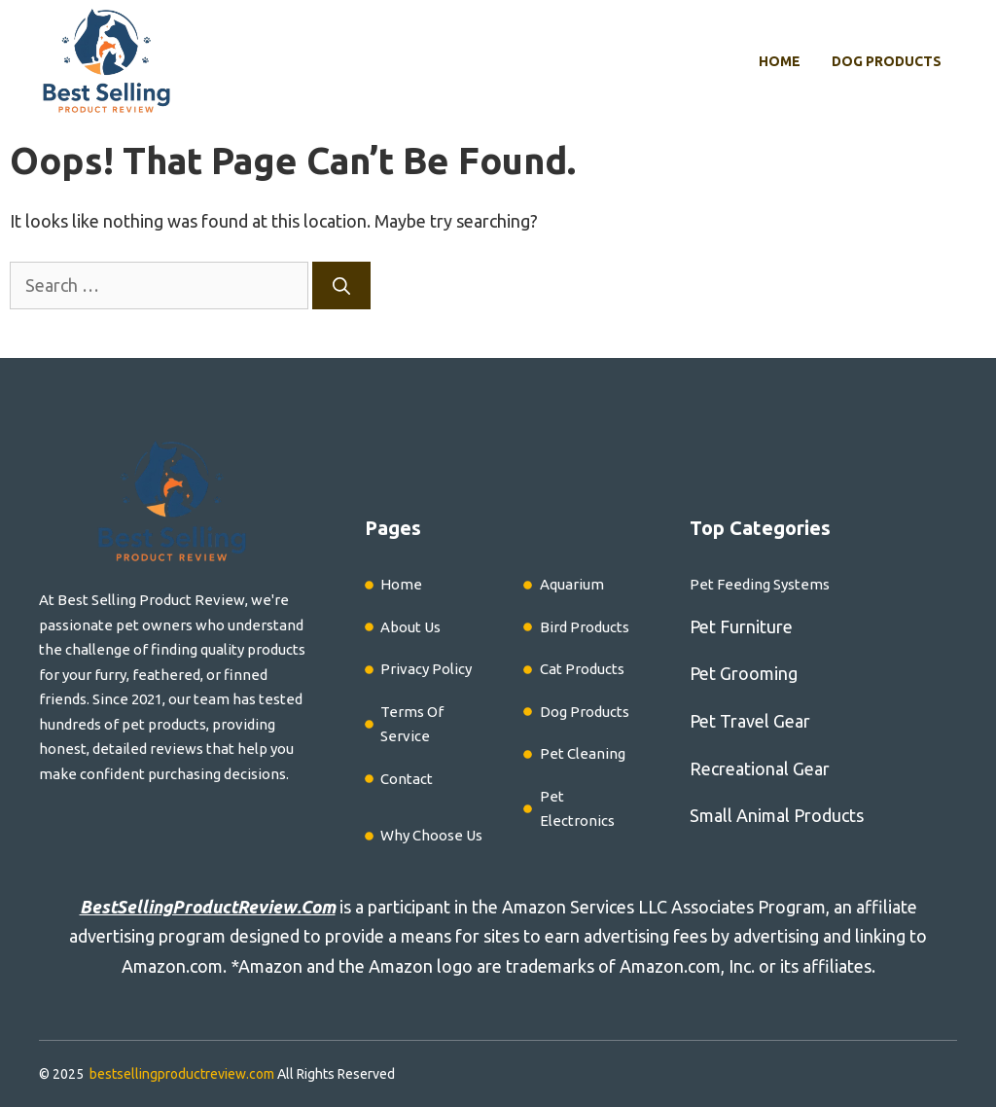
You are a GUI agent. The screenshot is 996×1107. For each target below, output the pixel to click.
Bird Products (584, 627)
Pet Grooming (744, 673)
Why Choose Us (431, 835)
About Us (410, 627)
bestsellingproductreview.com (181, 1074)
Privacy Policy (426, 669)
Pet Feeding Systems (760, 584)
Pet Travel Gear (750, 721)
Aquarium (572, 584)
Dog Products (887, 61)
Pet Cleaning (582, 753)
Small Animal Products (777, 815)
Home (779, 61)
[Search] (341, 285)
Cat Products (582, 669)
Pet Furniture (741, 626)
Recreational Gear (760, 768)
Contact (406, 778)
